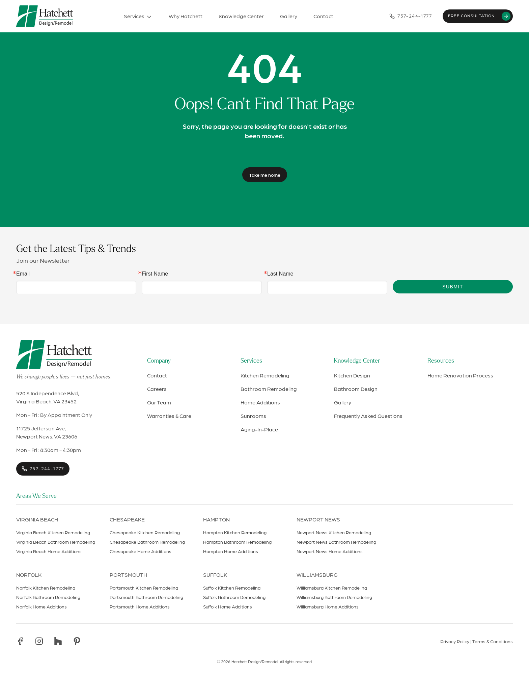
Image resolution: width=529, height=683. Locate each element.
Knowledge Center (357, 361)
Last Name (280, 274)
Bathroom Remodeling (269, 389)
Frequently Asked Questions (368, 415)
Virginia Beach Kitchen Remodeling (53, 532)
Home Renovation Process (460, 375)
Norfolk (28, 574)
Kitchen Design (352, 375)
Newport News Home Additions (330, 551)
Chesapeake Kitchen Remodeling (145, 532)
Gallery (342, 402)
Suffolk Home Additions (227, 606)
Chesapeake (127, 519)
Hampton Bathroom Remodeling (237, 541)
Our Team (159, 402)
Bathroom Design (356, 389)
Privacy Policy (454, 641)
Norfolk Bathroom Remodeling (48, 597)
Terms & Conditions (492, 641)
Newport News (318, 519)
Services (251, 361)
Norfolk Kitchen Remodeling (45, 587)
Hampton (216, 519)
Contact (157, 375)
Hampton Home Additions (230, 551)
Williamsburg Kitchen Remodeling (332, 587)
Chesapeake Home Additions (140, 551)
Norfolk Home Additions (41, 606)
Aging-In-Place (259, 429)
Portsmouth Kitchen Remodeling (144, 587)
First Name (155, 274)
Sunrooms (253, 415)
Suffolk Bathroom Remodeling (234, 597)
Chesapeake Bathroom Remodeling (147, 541)
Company (159, 361)
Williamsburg (317, 574)
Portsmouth (128, 574)
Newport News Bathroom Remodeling (336, 541)
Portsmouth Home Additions (140, 606)
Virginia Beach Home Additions (49, 551)
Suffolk (215, 574)
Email (23, 274)
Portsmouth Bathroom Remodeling (146, 597)
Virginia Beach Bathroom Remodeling (55, 541)
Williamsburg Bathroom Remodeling (334, 597)
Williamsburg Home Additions (328, 606)
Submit (452, 286)
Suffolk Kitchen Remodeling (231, 587)
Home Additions (260, 402)
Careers (157, 389)
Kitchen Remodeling (265, 375)
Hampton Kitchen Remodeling (235, 532)
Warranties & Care (169, 415)
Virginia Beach (37, 519)
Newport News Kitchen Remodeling (334, 532)
